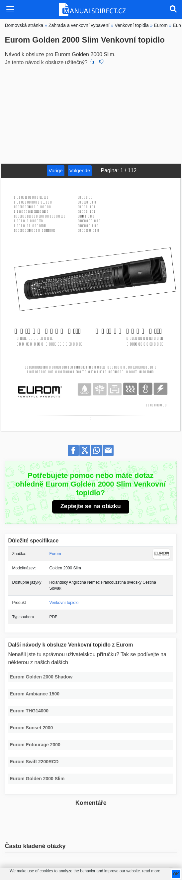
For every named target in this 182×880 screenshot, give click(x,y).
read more (151, 871)
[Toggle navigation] (10, 9)
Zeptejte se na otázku (90, 506)
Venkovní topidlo (63, 602)
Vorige (55, 170)
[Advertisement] (91, 113)
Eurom (55, 553)
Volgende (79, 170)
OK (176, 874)
